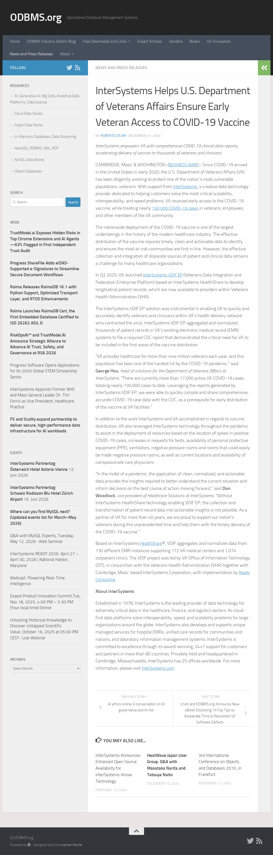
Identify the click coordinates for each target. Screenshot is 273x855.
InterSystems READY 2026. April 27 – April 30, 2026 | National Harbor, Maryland (44, 559)
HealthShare (152, 543)
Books (195, 41)
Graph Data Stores (29, 125)
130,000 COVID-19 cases (176, 208)
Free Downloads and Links (105, 41)
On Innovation (219, 41)
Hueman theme (71, 844)
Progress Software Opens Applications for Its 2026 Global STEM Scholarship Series (44, 371)
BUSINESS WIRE (184, 164)
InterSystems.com (159, 668)
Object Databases (28, 171)
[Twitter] (69, 68)
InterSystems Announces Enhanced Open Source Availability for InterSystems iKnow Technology (118, 768)
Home (15, 41)
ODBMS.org (36, 17)
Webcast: (19, 577)
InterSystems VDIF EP (163, 275)
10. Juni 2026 (41, 493)
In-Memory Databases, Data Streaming (45, 136)
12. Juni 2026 (42, 469)
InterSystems (185, 186)
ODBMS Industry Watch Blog (51, 41)
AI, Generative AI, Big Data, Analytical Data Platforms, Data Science (44, 99)
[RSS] (77, 68)
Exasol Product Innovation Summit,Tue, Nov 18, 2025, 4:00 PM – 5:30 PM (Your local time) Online (45, 601)
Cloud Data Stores (28, 113)
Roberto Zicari (113, 136)
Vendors (176, 41)
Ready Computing (112, 579)
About (65, 53)
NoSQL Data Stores (29, 159)
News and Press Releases (31, 53)
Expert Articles (150, 41)
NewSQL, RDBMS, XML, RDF (37, 148)
